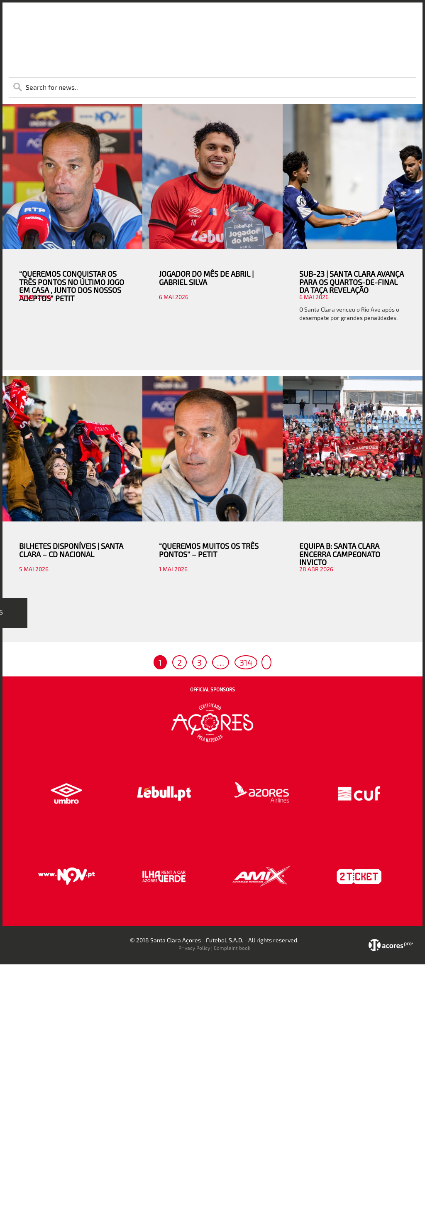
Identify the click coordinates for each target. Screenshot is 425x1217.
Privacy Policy (194, 948)
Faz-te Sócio (318, 20)
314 (245, 662)
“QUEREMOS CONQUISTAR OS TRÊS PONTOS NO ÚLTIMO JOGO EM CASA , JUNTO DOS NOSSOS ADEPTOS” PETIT (71, 286)
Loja (284, 20)
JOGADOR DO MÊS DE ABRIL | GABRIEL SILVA (206, 278)
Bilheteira (255, 20)
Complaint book (232, 948)
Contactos (360, 20)
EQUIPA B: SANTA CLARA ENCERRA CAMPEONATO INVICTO (339, 554)
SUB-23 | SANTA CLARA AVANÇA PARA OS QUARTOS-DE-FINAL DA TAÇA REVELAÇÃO (351, 282)
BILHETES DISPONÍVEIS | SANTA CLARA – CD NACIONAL (71, 550)
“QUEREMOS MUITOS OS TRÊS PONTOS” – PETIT (209, 550)
